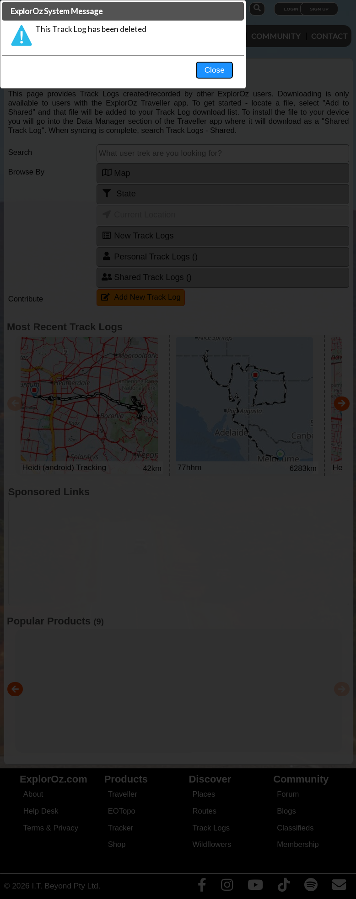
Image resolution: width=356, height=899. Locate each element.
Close (265, 190)
